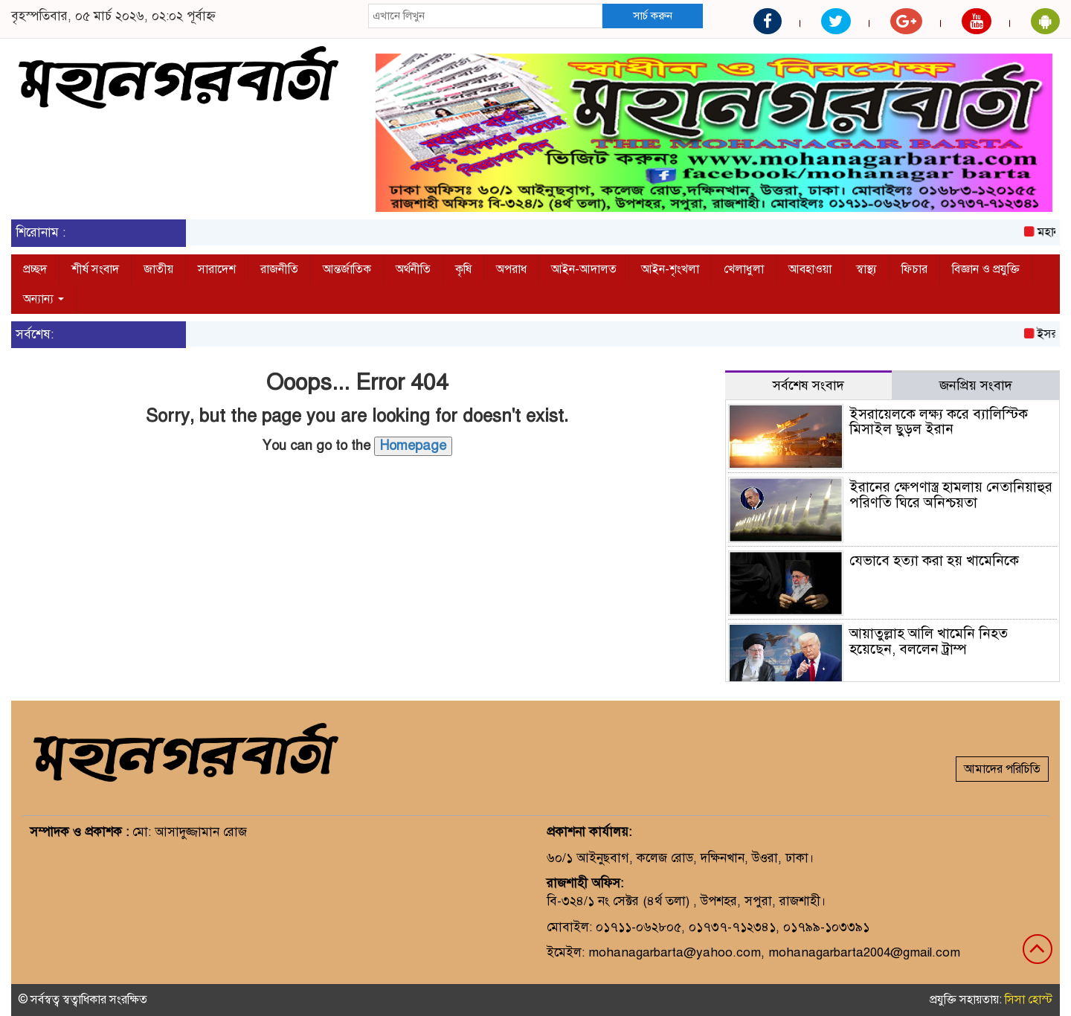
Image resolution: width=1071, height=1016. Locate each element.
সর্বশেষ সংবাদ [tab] (808, 385)
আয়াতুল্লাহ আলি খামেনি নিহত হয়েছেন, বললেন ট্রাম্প (928, 641)
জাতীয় (158, 269)
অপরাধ (511, 269)
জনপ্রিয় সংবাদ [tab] (975, 385)
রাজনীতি (279, 269)
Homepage (413, 445)
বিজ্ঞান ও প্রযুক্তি (986, 269)
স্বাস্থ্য (866, 269)
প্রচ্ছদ (35, 269)
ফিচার (914, 269)
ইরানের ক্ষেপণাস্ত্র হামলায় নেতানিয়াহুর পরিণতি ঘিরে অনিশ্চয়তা (950, 494)
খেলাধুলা (744, 269)
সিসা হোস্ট (1028, 999)
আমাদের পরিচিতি (1002, 769)
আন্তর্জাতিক (347, 269)
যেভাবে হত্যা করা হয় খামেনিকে (934, 560)
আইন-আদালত (584, 269)
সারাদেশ (217, 269)
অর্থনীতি (413, 269)
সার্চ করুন (652, 15)
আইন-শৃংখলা (670, 269)
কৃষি (463, 269)
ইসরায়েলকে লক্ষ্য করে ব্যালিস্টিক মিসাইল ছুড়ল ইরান (938, 421)
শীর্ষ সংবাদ (95, 269)
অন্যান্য (43, 299)
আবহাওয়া (810, 269)
